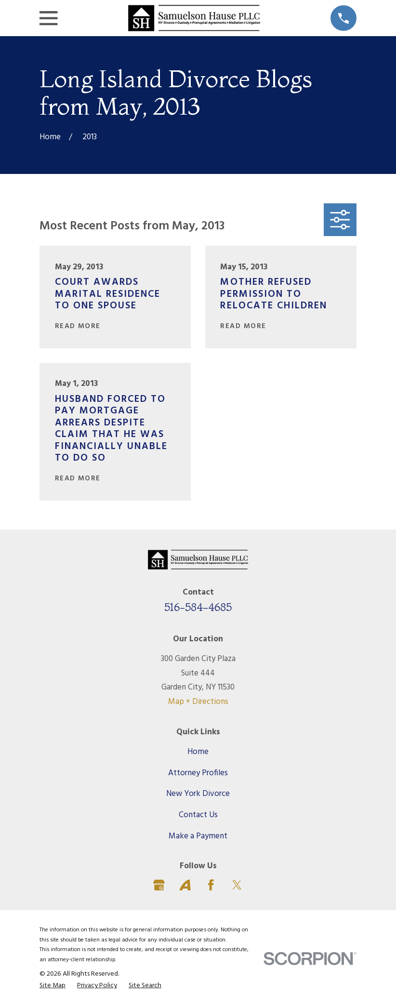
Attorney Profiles (198, 773)
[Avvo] (185, 885)
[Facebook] (211, 885)
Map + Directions (198, 701)
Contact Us (198, 815)
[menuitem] (53, 986)
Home (198, 751)
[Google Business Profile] (159, 885)
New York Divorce (198, 793)
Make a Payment (198, 836)
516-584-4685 (198, 607)
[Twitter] (237, 885)
